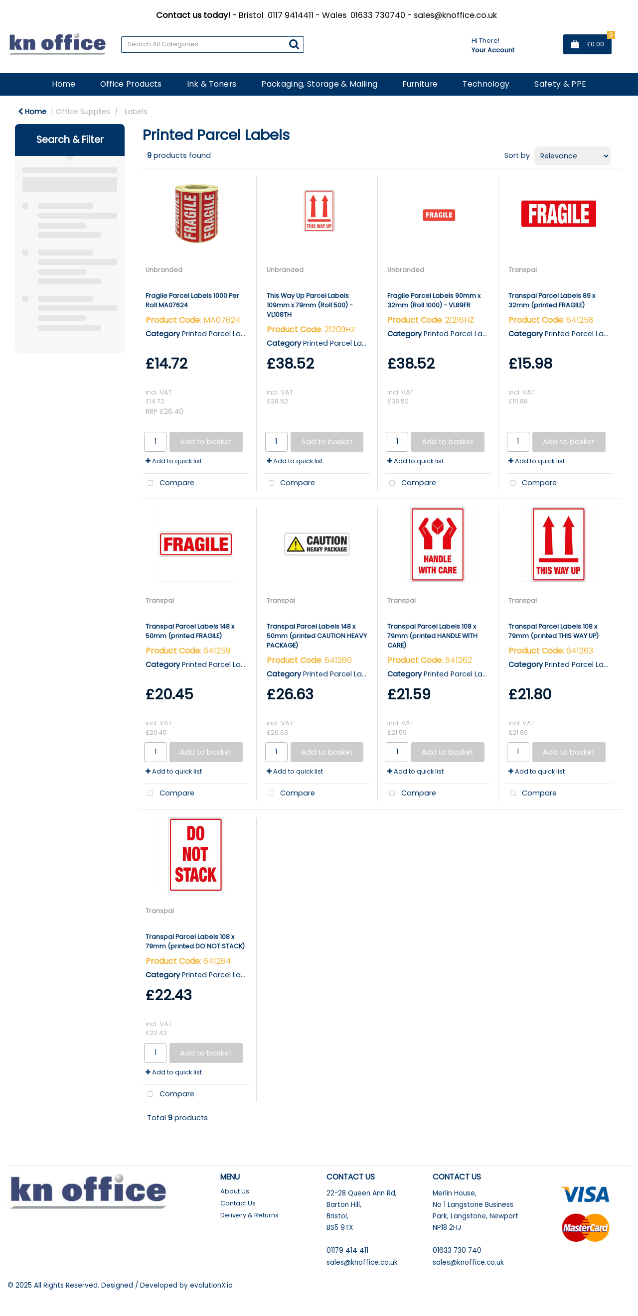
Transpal (522, 269)
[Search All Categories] (212, 44)
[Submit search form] (294, 44)
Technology (486, 84)
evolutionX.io (211, 1285)
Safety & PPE (560, 84)
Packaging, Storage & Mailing (319, 84)
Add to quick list (174, 461)
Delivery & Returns (249, 1215)
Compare (168, 483)
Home (63, 84)
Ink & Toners (212, 84)
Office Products (131, 84)
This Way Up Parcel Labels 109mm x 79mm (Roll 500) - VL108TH (310, 305)
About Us (234, 1191)
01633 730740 (377, 15)
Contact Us (238, 1203)
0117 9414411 (291, 15)
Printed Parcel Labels (219, 334)
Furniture (420, 84)
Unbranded (164, 269)
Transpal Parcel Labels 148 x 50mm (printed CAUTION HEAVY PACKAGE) (317, 636)
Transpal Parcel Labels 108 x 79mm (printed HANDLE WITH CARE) (432, 636)
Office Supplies (83, 112)
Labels (136, 112)
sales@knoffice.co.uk (455, 15)
